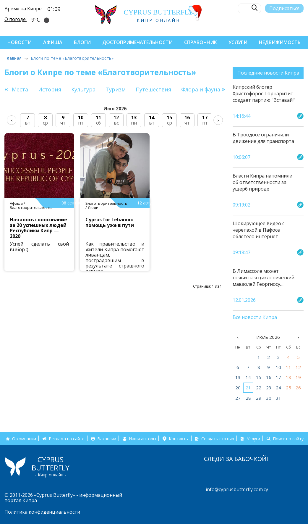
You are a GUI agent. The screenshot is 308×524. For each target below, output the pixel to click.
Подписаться (284, 8)
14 (248, 377)
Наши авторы (142, 438)
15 (258, 377)
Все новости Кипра (255, 317)
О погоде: (15, 19)
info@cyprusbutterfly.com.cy (237, 489)
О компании (24, 438)
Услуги (237, 42)
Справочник (200, 42)
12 (298, 367)
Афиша (52, 42)
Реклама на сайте (67, 438)
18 (288, 377)
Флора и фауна (200, 89)
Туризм (116, 89)
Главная (13, 58)
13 (238, 377)
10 (278, 367)
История (49, 89)
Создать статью (217, 438)
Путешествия (153, 89)
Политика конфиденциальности (42, 512)
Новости (19, 42)
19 (298, 377)
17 (278, 377)
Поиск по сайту (288, 438)
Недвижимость (280, 42)
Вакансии (106, 438)
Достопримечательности (137, 42)
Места (20, 89)
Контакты (179, 438)
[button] (223, 89)
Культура (83, 89)
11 (288, 367)
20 (238, 388)
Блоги (82, 42)
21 (248, 388)
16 (268, 377)
